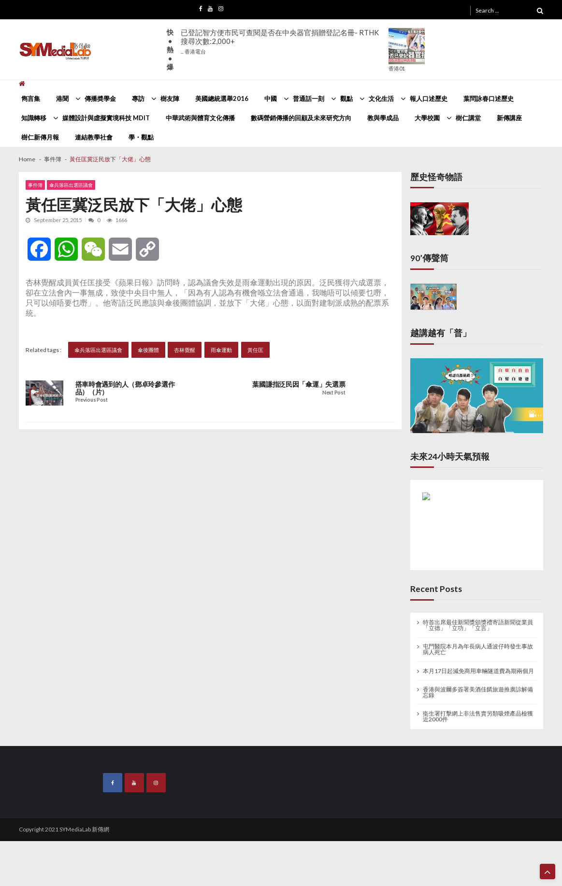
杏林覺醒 (184, 350)
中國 (270, 98)
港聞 (62, 98)
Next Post (333, 392)
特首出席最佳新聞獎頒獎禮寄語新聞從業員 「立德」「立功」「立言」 (478, 625)
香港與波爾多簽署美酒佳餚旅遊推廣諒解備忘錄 (478, 692)
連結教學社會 (94, 137)
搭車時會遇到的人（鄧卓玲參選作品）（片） (125, 388)
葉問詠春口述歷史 (488, 98)
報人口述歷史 (428, 98)
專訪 (138, 98)
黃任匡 (255, 350)
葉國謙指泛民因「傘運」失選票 (298, 384)
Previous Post (91, 400)
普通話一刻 (308, 98)
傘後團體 (148, 350)
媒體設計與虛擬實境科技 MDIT (106, 118)
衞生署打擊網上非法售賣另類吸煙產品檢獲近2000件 (478, 716)
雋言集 (30, 98)
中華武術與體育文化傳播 (200, 118)
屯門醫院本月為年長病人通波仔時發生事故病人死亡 (478, 649)
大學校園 (427, 118)
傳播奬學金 (100, 98)
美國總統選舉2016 (221, 98)
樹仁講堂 (468, 118)
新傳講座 (509, 118)
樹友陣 (169, 98)
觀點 (346, 98)
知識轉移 (33, 118)
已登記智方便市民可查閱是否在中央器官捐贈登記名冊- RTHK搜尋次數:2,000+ (280, 41)
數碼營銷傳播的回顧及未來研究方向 (301, 118)
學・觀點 (141, 137)
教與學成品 (383, 118)
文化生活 (381, 98)
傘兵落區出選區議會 (71, 185)
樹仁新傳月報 (40, 137)
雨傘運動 (221, 350)
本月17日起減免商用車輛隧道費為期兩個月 (478, 671)
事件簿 (35, 185)
